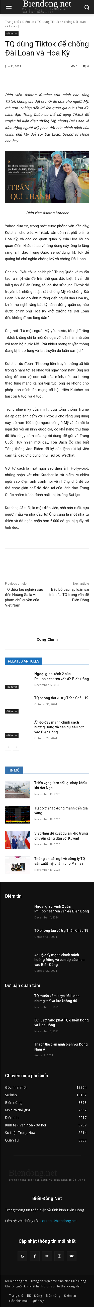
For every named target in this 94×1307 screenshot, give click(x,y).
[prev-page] (8, 747)
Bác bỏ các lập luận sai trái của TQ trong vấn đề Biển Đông (69, 594)
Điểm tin (28, 22)
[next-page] (16, 747)
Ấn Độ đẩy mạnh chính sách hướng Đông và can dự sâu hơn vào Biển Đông (59, 727)
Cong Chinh (47, 639)
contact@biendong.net (58, 1220)
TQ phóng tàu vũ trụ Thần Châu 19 (61, 698)
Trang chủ (12, 22)
